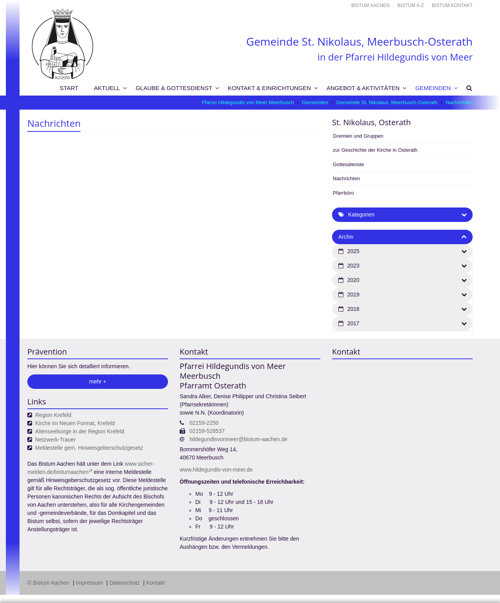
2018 (353, 309)
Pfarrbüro (343, 193)
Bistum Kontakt (452, 5)
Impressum (39, 595)
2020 (353, 280)
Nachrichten (459, 102)
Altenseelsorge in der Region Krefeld (79, 431)
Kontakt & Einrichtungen (269, 88)
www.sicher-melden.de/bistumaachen (90, 468)
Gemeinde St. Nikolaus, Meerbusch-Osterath (387, 102)
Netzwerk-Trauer (55, 439)
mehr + (97, 381)
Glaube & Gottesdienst (174, 88)
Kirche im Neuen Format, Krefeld (75, 423)
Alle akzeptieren (441, 585)
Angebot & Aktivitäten (363, 88)
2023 (353, 265)
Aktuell (107, 88)
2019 (353, 294)
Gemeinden (433, 88)
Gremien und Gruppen (358, 136)
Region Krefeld (53, 415)
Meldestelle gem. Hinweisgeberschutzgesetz (89, 448)
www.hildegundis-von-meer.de (216, 469)
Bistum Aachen (371, 5)
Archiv (346, 237)
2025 (353, 251)
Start (69, 88)
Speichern (380, 585)
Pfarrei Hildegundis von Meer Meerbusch (248, 102)
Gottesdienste (348, 164)
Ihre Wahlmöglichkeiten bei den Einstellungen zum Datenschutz (159, 531)
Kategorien (361, 214)
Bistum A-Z (411, 5)
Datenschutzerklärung (426, 570)
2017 (353, 323)
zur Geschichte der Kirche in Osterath (375, 150)
